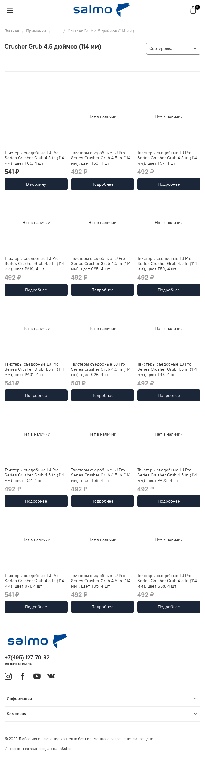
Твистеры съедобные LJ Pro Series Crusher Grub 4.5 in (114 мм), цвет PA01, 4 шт (34, 369)
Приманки (36, 31)
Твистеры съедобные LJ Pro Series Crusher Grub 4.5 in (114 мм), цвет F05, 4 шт (34, 158)
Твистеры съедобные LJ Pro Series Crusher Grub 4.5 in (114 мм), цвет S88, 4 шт (167, 581)
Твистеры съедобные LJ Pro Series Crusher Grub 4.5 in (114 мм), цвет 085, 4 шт (100, 264)
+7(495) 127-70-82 (27, 657)
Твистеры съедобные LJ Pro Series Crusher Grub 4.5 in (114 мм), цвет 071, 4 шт (34, 581)
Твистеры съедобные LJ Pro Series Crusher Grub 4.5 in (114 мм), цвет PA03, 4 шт (167, 475)
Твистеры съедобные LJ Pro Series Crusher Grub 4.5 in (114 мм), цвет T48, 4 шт (167, 369)
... (57, 31)
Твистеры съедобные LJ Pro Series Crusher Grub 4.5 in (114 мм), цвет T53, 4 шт (100, 158)
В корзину (36, 184)
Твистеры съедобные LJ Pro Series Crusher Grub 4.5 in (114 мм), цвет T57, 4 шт (167, 158)
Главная (12, 31)
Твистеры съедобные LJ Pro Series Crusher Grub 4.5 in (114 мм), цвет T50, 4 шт (167, 264)
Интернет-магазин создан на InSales (38, 748)
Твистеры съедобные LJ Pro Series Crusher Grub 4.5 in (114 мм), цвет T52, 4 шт (34, 475)
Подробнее (102, 184)
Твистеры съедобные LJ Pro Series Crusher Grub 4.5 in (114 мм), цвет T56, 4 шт (100, 475)
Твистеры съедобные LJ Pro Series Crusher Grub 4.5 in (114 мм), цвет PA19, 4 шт (34, 264)
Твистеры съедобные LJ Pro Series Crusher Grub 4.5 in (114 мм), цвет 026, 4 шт (100, 369)
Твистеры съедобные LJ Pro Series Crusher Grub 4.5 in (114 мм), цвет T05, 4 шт (100, 581)
